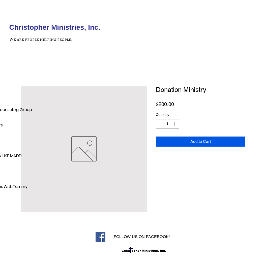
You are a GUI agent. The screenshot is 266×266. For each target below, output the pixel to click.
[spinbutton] (167, 123)
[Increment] (175, 123)
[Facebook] (100, 237)
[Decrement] (160, 123)
